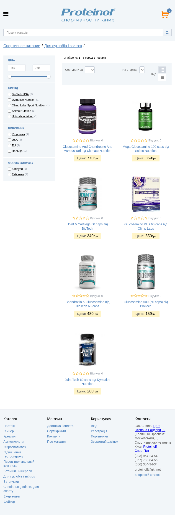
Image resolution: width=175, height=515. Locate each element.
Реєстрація (99, 431)
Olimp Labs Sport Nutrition (29, 105)
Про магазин (56, 441)
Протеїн (9, 426)
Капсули (17, 169)
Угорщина (18, 134)
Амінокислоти (13, 441)
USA (15, 139)
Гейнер (8, 431)
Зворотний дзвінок (104, 441)
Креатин (9, 436)
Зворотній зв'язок (147, 475)
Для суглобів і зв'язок (63, 46)
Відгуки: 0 (96, 140)
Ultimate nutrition (22, 116)
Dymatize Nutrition (23, 99)
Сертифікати (56, 431)
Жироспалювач (14, 447)
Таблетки (18, 174)
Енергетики (11, 496)
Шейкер (9, 501)
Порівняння (99, 436)
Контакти (53, 436)
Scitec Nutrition (21, 111)
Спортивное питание (21, 46)
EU (14, 145)
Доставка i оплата (60, 426)
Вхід (94, 426)
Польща (17, 151)
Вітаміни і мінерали (17, 471)
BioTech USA (20, 94)
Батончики (11, 481)
